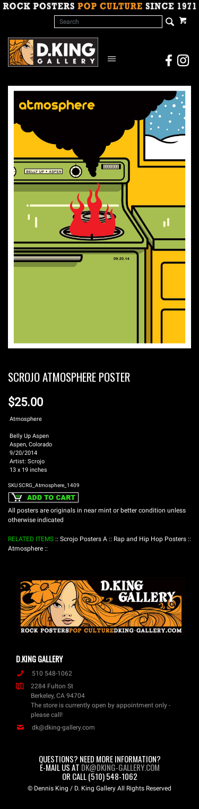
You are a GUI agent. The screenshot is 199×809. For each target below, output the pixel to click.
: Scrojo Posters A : (83, 539)
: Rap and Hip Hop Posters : (149, 539)
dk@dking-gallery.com (55, 727)
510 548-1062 (44, 673)
